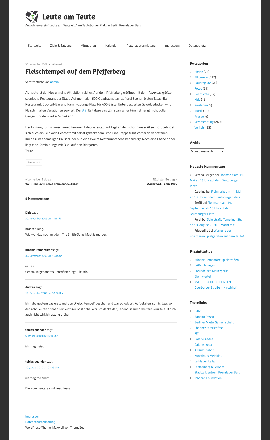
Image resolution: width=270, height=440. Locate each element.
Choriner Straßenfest (208, 327)
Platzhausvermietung (141, 45)
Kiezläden (201, 105)
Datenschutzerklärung (40, 421)
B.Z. (84, 110)
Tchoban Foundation (208, 378)
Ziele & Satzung (61, 45)
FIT (196, 333)
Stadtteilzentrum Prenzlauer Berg (217, 372)
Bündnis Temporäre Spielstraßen (216, 259)
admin (54, 81)
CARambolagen (204, 265)
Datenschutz (197, 45)
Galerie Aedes (203, 338)
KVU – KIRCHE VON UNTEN (212, 281)
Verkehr (199, 127)
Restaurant (34, 162)
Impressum (172, 45)
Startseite (34, 45)
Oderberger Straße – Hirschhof (215, 287)
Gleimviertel (202, 276)
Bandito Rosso (204, 316)
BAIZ (197, 311)
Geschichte (201, 94)
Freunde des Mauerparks (211, 270)
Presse (199, 116)
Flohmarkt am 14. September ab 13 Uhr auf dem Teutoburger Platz (211, 208)
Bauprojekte (202, 82)
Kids (197, 99)
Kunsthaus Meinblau (208, 355)
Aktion (198, 71)
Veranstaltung (204, 121)
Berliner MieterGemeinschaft (214, 322)
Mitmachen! (89, 45)
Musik (198, 110)
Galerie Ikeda (203, 344)
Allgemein (57, 64)
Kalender (111, 45)
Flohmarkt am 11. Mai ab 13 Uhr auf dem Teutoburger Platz (217, 180)
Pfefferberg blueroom (209, 366)
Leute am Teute (68, 16)
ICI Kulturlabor (204, 350)
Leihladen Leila (204, 361)
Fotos (198, 88)
